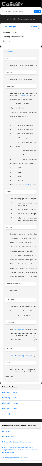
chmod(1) (28, 185)
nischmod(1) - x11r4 (9, 398)
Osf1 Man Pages (10, 27)
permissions (6, 431)
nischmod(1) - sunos (9, 392)
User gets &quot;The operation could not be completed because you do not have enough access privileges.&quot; (20, 449)
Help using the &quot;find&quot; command (17, 442)
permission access (8, 436)
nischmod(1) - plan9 (9, 408)
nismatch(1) (23, 95)
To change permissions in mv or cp (14, 458)
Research (34, 27)
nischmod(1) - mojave (10, 403)
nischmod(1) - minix (9, 414)
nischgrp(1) (30, 356)
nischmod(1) (9, 51)
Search (37, 11)
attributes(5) (19, 329)
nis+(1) (21, 356)
